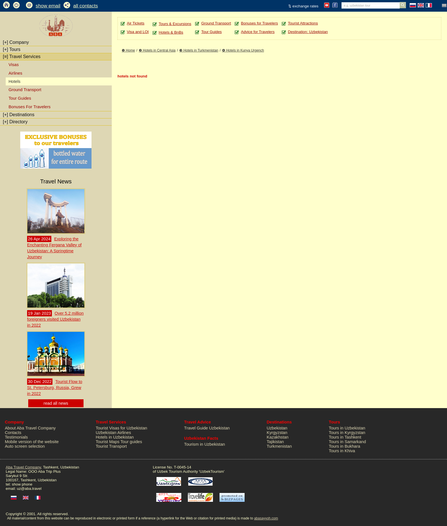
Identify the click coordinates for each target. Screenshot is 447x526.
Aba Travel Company (23, 467)
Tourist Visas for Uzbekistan (121, 428)
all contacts (85, 6)
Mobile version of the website (32, 441)
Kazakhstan (277, 437)
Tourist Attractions (303, 23)
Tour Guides (20, 98)
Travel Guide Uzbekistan (207, 428)
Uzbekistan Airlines (113, 432)
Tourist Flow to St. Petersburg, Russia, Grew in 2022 (54, 387)
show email (48, 6)
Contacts (13, 432)
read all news (56, 403)
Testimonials (16, 437)
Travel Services (21, 56)
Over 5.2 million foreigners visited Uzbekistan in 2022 (55, 319)
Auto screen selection (25, 446)
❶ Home (128, 50)
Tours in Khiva (342, 451)
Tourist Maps (107, 441)
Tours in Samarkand (347, 441)
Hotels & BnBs (171, 32)
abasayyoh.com (266, 518)
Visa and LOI (138, 32)
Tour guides (131, 441)
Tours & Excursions (175, 24)
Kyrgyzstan (277, 432)
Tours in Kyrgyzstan (347, 432)
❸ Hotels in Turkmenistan (198, 50)
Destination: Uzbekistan (308, 32)
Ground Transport (25, 89)
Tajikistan (275, 441)
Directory (15, 121)
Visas (14, 64)
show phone (22, 484)
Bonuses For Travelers (29, 107)
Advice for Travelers (258, 32)
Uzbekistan (277, 428)
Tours (12, 49)
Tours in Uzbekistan (347, 428)
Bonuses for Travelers (259, 23)
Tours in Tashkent (345, 437)
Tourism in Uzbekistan (204, 444)
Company (16, 42)
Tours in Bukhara (344, 446)
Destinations (18, 114)
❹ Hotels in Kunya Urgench (243, 50)
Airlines (15, 73)
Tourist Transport (111, 446)
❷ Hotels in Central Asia (157, 50)
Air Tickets (135, 23)
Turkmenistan (279, 446)
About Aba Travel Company (30, 428)
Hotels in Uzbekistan (115, 437)
